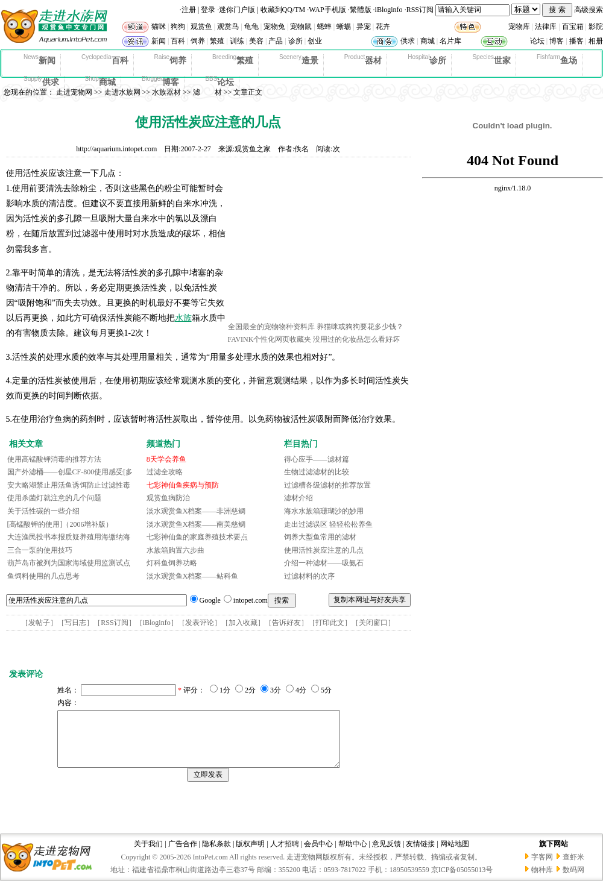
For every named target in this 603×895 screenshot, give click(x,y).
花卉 (383, 26)
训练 (237, 41)
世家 (491, 59)
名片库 (450, 41)
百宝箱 (573, 26)
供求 (407, 41)
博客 (556, 41)
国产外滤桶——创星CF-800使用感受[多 (70, 472)
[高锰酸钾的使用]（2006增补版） (60, 524)
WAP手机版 (327, 9)
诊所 (295, 41)
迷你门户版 (237, 9)
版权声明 (250, 854)
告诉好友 (286, 622)
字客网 (542, 868)
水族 (183, 317)
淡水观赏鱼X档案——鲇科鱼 (193, 576)
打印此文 (329, 622)
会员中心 (318, 854)
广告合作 (182, 854)
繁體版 (360, 9)
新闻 (158, 41)
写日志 (75, 622)
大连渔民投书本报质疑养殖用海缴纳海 (68, 537)
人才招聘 (284, 854)
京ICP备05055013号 (462, 880)
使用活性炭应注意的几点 (324, 550)
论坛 (537, 41)
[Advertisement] (318, 243)
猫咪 (158, 26)
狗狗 (178, 26)
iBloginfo (389, 9)
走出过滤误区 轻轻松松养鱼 (328, 524)
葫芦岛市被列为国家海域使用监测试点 (68, 563)
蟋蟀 (324, 26)
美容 (256, 41)
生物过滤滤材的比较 (316, 472)
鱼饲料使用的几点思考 (43, 576)
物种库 (542, 880)
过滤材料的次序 (309, 576)
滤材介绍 (298, 498)
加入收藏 (243, 622)
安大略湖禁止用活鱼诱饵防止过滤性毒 (68, 485)
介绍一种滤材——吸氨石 (324, 563)
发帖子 (39, 622)
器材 (363, 59)
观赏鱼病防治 (168, 498)
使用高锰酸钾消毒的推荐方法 (54, 459)
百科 (178, 41)
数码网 (573, 880)
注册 (189, 9)
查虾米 (573, 868)
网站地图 (454, 854)
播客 (576, 41)
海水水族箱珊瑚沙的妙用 (324, 511)
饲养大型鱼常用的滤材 (320, 537)
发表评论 (199, 622)
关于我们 (148, 854)
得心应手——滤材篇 (316, 459)
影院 (596, 26)
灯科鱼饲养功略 (172, 563)
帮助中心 (352, 854)
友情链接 (420, 854)
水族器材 (166, 92)
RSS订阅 (420, 9)
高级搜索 (588, 9)
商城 (427, 41)
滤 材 (207, 92)
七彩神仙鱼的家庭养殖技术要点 (197, 537)
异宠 (363, 26)
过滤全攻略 (165, 472)
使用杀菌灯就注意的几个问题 (54, 498)
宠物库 (519, 26)
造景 (298, 59)
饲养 (198, 41)
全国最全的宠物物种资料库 (271, 326)
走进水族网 (122, 92)
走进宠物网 (74, 92)
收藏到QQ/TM (283, 9)
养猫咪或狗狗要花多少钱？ (360, 326)
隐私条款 (216, 854)
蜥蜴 (343, 26)
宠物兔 (274, 26)
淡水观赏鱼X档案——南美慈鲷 (196, 524)
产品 (275, 41)
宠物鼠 (301, 26)
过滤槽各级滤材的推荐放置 (327, 485)
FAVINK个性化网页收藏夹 (270, 339)
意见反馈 (386, 854)
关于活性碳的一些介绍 (43, 511)
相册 (596, 41)
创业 (315, 41)
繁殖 (217, 41)
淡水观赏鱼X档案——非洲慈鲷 (196, 511)
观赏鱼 (201, 26)
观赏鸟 (228, 26)
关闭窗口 (373, 622)
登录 (208, 9)
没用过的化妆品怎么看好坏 (356, 339)
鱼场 (557, 59)
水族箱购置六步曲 (175, 550)
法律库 (546, 26)
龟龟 (251, 26)
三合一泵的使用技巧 (39, 550)
